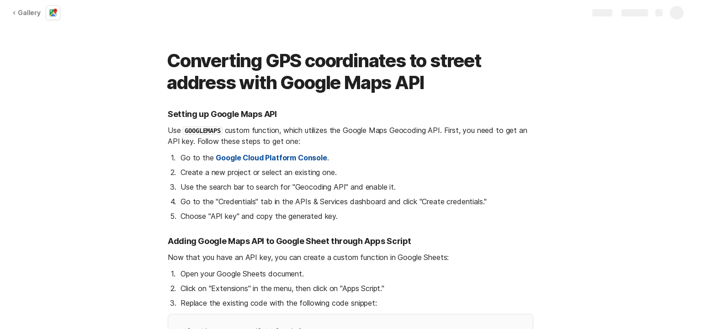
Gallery (26, 12)
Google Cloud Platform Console (271, 157)
